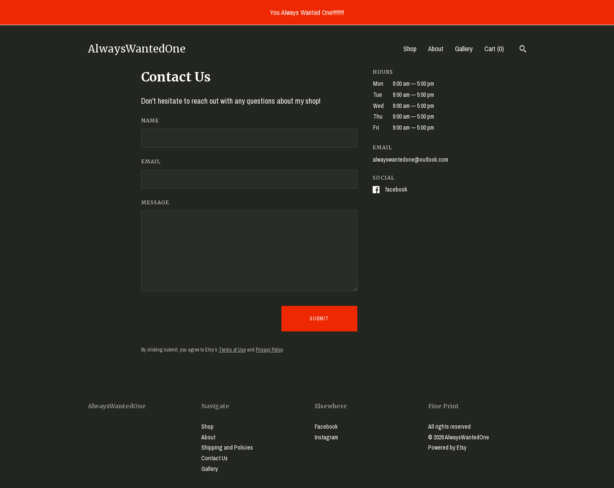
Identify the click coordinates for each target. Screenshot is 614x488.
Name (150, 120)
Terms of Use (232, 349)
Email (151, 161)
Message (155, 202)
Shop (410, 48)
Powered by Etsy (447, 447)
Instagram (326, 437)
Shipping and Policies (227, 447)
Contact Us (214, 458)
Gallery (464, 48)
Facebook (396, 189)
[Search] (523, 50)
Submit (319, 318)
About (435, 48)
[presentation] (206, 318)
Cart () (494, 48)
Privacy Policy (269, 349)
